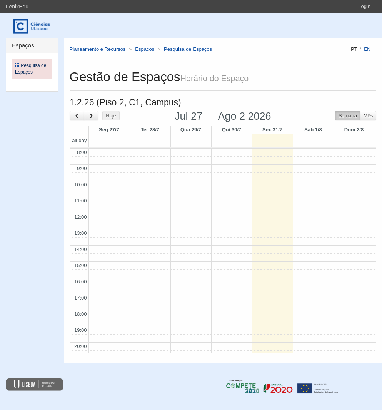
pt (354, 49)
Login (364, 6)
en (367, 49)
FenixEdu (17, 6)
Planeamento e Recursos (98, 49)
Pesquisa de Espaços (188, 49)
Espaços (144, 49)
